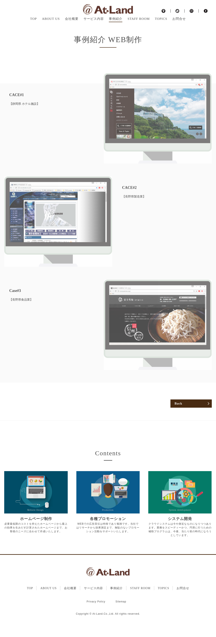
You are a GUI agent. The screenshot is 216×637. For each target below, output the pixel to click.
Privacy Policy (96, 616)
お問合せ (179, 25)
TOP (33, 25)
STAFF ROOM (139, 25)
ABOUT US (51, 25)
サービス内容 (94, 25)
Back (178, 418)
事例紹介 (115, 25)
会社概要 (71, 25)
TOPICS (161, 25)
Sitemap (120, 616)
